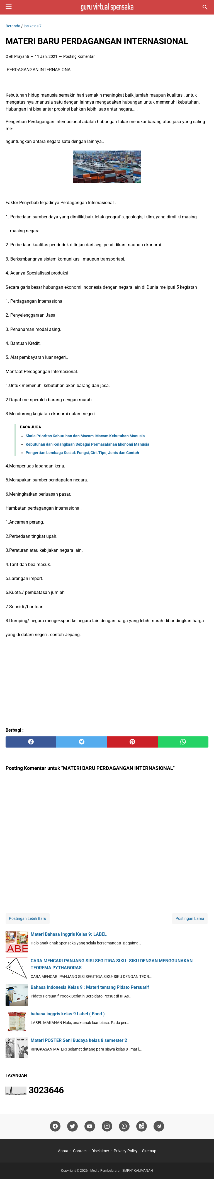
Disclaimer (100, 1151)
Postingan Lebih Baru (27, 918)
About (63, 1151)
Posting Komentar (79, 56)
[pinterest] (132, 742)
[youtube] (89, 1126)
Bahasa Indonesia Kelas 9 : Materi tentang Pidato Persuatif (90, 987)
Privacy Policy (126, 1151)
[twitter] (81, 742)
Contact (80, 1151)
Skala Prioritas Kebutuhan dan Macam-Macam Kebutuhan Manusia (85, 436)
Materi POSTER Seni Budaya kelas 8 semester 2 (79, 1040)
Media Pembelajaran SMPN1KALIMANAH (121, 1171)
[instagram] (107, 1126)
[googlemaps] (141, 1126)
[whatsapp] (183, 742)
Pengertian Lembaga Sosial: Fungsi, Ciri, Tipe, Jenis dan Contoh (82, 452)
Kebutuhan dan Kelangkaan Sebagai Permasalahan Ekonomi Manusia (87, 444)
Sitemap (149, 1151)
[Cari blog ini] (205, 7)
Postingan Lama (190, 918)
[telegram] (159, 1126)
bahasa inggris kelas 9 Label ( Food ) (68, 1013)
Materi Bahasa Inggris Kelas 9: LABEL (69, 934)
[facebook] (31, 742)
